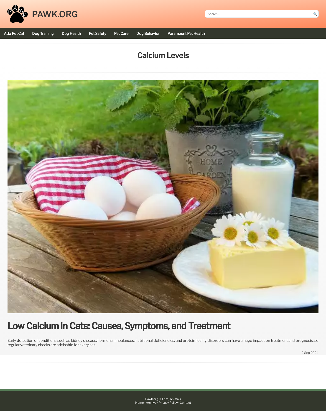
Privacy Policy (168, 402)
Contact (185, 402)
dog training (43, 33)
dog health (71, 33)
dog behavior (148, 33)
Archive (151, 402)
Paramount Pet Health (186, 33)
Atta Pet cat (14, 33)
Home (139, 402)
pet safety (97, 33)
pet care (121, 33)
